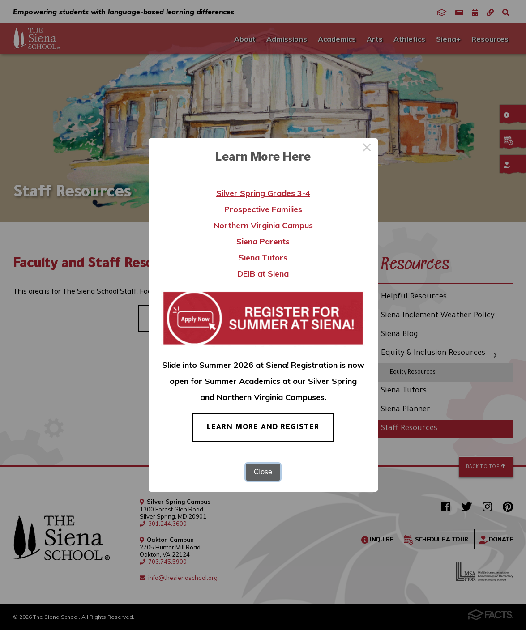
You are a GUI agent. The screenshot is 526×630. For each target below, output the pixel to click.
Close (263, 472)
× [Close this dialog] (367, 149)
